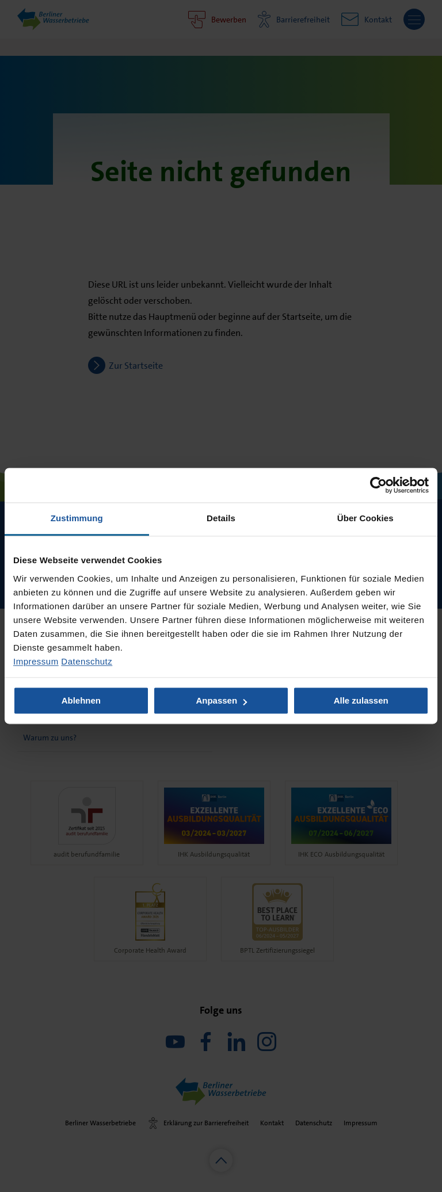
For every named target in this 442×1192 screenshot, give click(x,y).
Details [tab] (221, 518)
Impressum (36, 661)
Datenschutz (86, 661)
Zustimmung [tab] (77, 518)
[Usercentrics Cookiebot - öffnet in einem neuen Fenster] (378, 485)
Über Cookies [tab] (365, 518)
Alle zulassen (361, 701)
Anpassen (221, 701)
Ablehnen (81, 701)
